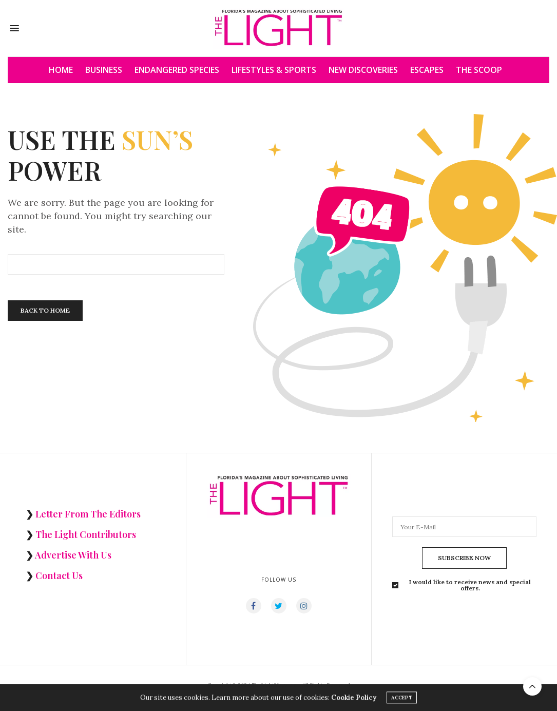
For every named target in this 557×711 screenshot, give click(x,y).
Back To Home (45, 310)
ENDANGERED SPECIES (177, 69)
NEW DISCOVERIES (363, 69)
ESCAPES (427, 69)
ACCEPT (401, 701)
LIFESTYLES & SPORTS (274, 69)
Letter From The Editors (88, 514)
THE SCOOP (479, 69)
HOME (61, 69)
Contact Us (59, 575)
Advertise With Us (73, 555)
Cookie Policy (353, 701)
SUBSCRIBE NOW (464, 558)
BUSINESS (103, 69)
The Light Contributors (85, 534)
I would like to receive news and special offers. (470, 585)
